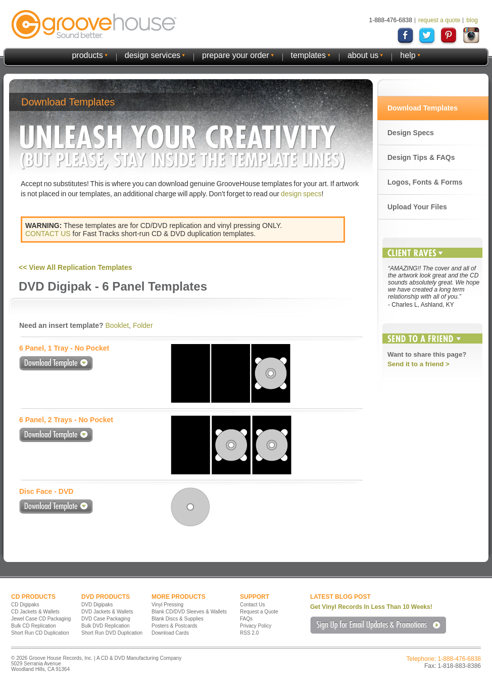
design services (152, 55)
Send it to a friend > (418, 364)
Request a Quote (259, 611)
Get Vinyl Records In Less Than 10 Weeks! (371, 606)
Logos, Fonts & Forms (425, 182)
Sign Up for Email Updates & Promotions (378, 625)
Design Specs (410, 133)
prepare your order (235, 55)
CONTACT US (48, 234)
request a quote (439, 20)
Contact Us (252, 604)
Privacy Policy (255, 626)
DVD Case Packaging (105, 619)
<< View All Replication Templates (75, 267)
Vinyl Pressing (167, 604)
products (87, 55)
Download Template (56, 363)
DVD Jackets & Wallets (107, 611)
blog (472, 20)
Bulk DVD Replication (105, 626)
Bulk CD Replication (33, 626)
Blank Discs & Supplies (178, 619)
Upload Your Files (417, 207)
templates (308, 55)
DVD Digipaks (97, 604)
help (407, 55)
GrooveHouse (94, 24)
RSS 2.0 (249, 633)
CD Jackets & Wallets (35, 611)
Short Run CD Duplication (40, 633)
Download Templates (422, 108)
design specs (301, 194)
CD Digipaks (25, 604)
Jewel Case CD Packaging (41, 619)
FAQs (246, 619)
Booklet (117, 325)
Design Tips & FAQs (421, 157)
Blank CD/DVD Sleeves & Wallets (189, 611)
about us (363, 55)
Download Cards (170, 633)
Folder (143, 325)
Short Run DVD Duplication (111, 633)
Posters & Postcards (175, 626)
